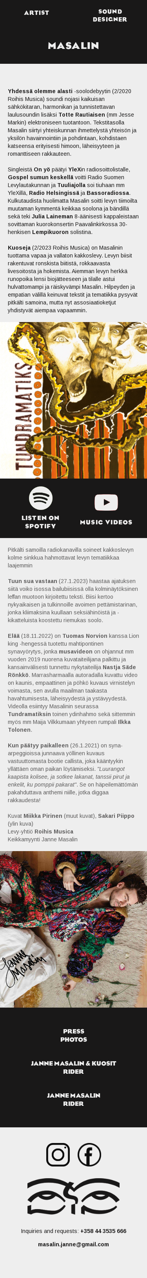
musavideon (76, 651)
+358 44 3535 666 (103, 1231)
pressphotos (73, 1035)
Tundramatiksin (29, 714)
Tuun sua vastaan (32, 581)
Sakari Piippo (116, 816)
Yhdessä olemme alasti (40, 91)
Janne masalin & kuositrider (73, 1067)
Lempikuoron (50, 232)
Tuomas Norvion (84, 636)
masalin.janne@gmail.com (73, 1244)
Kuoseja (19, 248)
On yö (42, 169)
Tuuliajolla (71, 185)
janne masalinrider (73, 1099)
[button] (110, 13)
